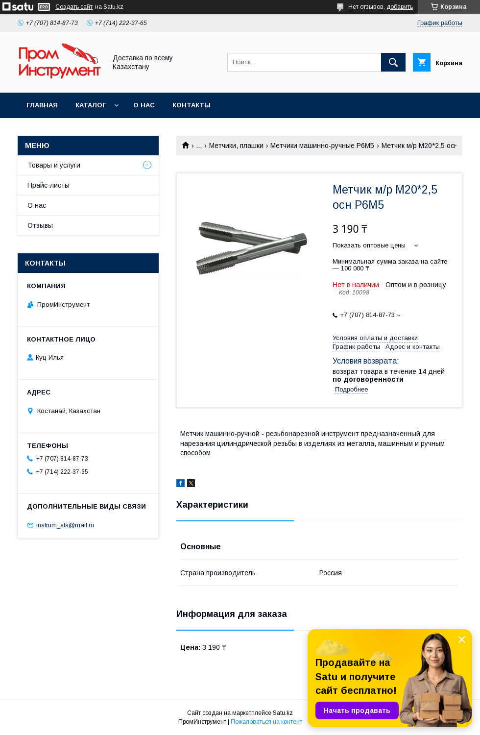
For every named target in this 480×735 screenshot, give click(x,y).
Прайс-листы (48, 185)
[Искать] (393, 62)
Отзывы (40, 225)
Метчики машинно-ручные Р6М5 (322, 145)
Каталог (90, 105)
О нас (144, 105)
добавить (399, 6)
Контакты (191, 105)
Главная (42, 105)
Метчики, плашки (236, 145)
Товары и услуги (53, 165)
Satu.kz (283, 713)
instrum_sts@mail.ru (65, 525)
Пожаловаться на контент (266, 721)
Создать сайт (74, 6)
